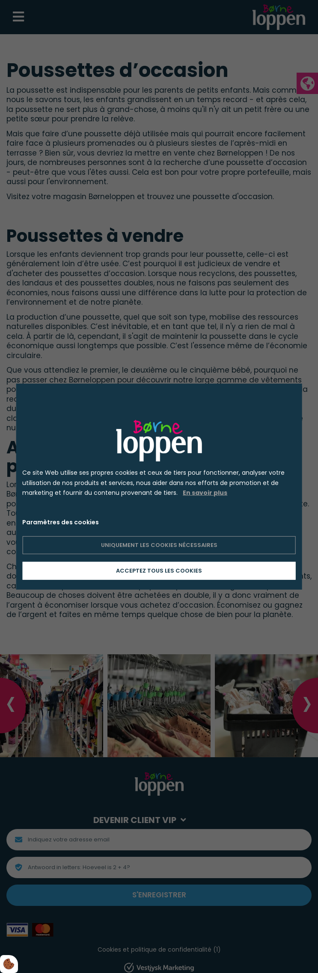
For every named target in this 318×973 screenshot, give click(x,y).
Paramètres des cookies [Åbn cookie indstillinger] (60, 522)
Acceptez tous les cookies (159, 571)
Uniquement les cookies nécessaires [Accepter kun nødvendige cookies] (159, 545)
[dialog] (159, 486)
